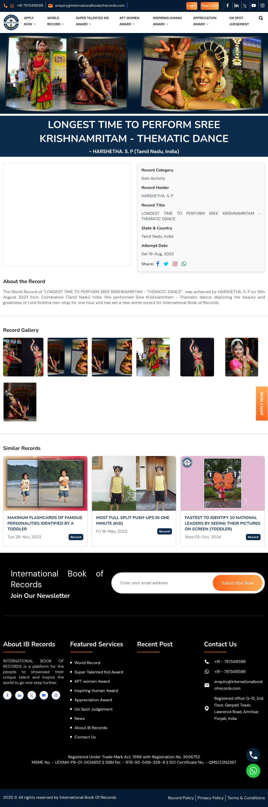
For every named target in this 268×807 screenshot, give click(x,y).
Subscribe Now (237, 583)
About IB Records (91, 727)
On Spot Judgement (239, 21)
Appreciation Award (204, 21)
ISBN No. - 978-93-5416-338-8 (135, 762)
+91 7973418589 (23, 5)
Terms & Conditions (246, 798)
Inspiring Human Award (167, 21)
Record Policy (181, 798)
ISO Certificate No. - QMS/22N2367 (202, 762)
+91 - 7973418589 (230, 661)
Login (191, 5)
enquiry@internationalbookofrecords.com (86, 5)
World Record (56, 21)
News (80, 718)
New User (210, 5)
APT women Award (92, 681)
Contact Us (85, 737)
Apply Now (30, 21)
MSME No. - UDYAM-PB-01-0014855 (66, 762)
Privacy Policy (211, 798)
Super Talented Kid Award (92, 21)
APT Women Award (129, 21)
